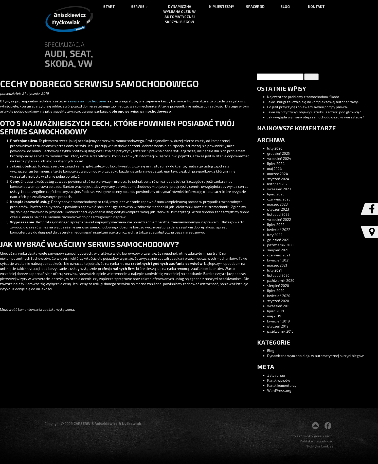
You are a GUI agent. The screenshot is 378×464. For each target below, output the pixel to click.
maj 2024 (274, 168)
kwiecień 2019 (278, 321)
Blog (285, 6)
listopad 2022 (278, 214)
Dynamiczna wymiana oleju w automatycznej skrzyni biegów (179, 14)
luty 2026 (274, 148)
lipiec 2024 (276, 163)
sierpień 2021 (278, 250)
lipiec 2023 (275, 194)
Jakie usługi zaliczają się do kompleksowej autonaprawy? (313, 102)
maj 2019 (274, 316)
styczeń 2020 (278, 301)
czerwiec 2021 (278, 255)
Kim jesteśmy (221, 6)
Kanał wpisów (278, 380)
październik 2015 (280, 331)
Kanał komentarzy (281, 385)
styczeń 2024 (278, 179)
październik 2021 (280, 245)
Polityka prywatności (317, 441)
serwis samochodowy (86, 101)
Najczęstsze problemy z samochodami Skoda (303, 97)
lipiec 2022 (275, 224)
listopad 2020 (278, 275)
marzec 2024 (277, 174)
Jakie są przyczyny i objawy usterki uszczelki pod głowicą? (314, 112)
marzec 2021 (277, 265)
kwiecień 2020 (278, 295)
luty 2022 (274, 235)
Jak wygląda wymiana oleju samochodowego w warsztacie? (315, 117)
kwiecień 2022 (278, 229)
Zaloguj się (276, 375)
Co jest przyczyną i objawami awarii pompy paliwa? (308, 107)
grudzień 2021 (278, 240)
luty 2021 (274, 270)
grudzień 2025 (278, 153)
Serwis (139, 6)
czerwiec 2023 (279, 199)
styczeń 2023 (278, 209)
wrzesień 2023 (279, 189)
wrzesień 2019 (279, 306)
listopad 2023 (278, 184)
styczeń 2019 (278, 326)
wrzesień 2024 (279, 158)
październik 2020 (280, 280)
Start (109, 6)
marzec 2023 (277, 204)
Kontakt (316, 6)
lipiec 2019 (275, 311)
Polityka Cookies (320, 446)
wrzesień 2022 (279, 219)
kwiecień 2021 (278, 260)
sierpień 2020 (278, 285)
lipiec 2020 (275, 290)
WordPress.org (279, 390)
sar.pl (329, 436)
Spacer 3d (255, 6)
